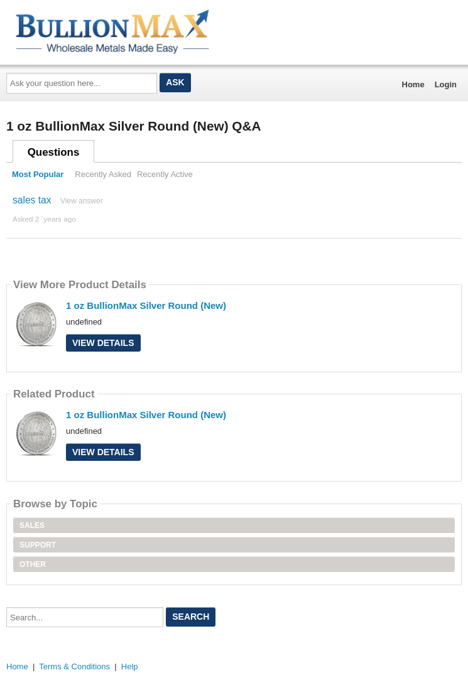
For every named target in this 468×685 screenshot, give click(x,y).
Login (446, 84)
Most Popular (37, 174)
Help (129, 666)
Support (37, 545)
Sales (32, 525)
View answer (81, 201)
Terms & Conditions (74, 666)
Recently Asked (103, 174)
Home (413, 84)
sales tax (32, 200)
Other (32, 564)
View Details (103, 343)
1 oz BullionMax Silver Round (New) (146, 305)
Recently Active (165, 174)
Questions (54, 152)
